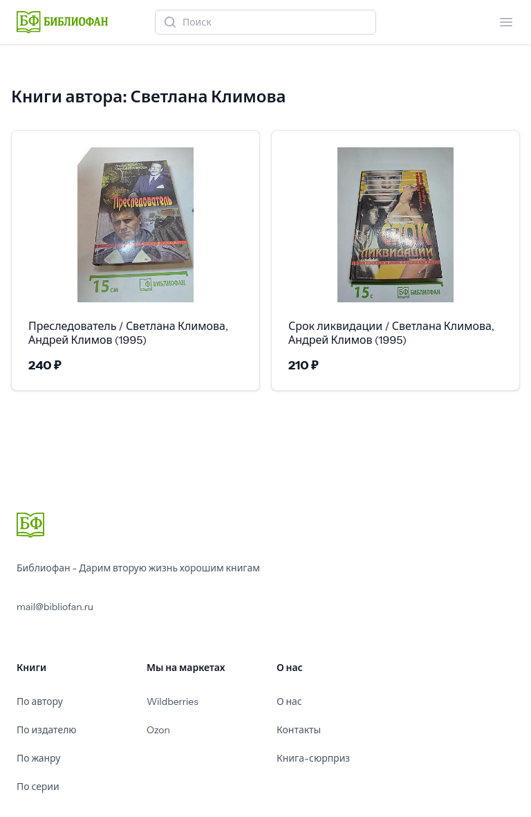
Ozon (158, 730)
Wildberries (172, 701)
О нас (289, 701)
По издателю (47, 730)
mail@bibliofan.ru (55, 606)
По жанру (38, 758)
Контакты (299, 730)
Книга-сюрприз (313, 758)
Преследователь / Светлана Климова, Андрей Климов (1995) (128, 333)
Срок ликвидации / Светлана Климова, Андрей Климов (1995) (391, 333)
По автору (40, 701)
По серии (38, 786)
